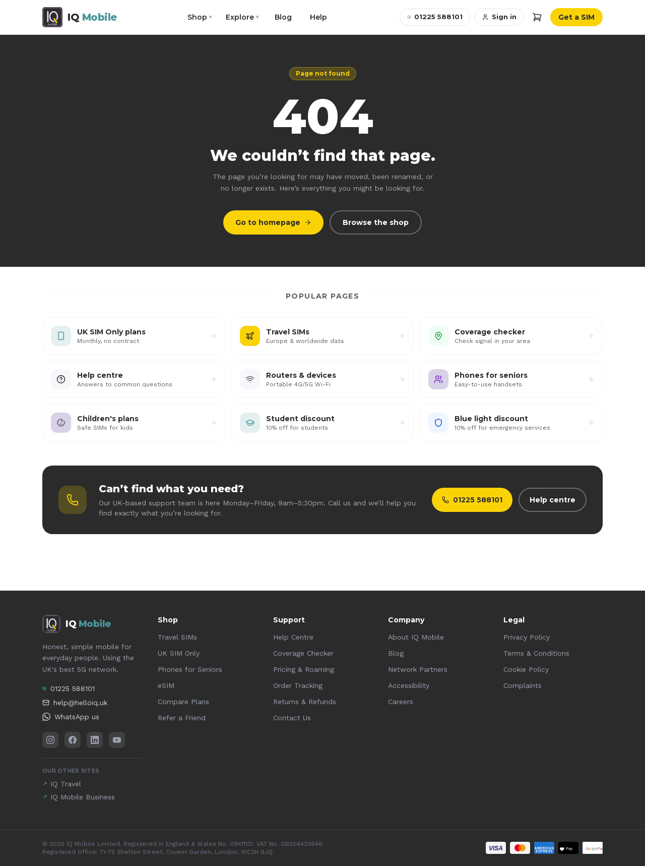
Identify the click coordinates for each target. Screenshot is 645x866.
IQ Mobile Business (78, 797)
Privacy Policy (526, 637)
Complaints (522, 685)
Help (318, 17)
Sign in (499, 17)
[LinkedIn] (95, 740)
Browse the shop (376, 222)
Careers (400, 702)
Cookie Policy (526, 669)
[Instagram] (50, 740)
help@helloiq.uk (74, 703)
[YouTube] (117, 740)
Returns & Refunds (304, 702)
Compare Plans (183, 702)
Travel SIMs (177, 637)
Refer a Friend (182, 718)
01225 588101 (435, 17)
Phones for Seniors (190, 669)
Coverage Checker (303, 653)
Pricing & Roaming (303, 669)
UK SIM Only (179, 653)
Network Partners (417, 669)
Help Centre (293, 637)
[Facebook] (72, 740)
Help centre (552, 499)
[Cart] (537, 17)
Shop (199, 17)
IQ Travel (61, 784)
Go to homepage (273, 222)
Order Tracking (297, 685)
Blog (283, 17)
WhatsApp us (70, 717)
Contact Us (292, 718)
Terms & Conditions (536, 653)
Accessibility (408, 685)
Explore (242, 17)
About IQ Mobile (416, 637)
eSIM (166, 685)
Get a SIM (576, 17)
